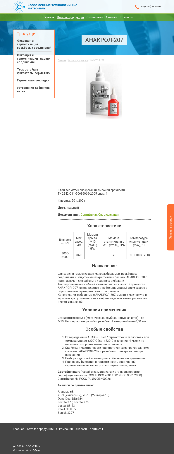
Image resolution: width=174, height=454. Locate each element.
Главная (49, 17)
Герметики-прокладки (33, 80)
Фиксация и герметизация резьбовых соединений (34, 44)
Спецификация (108, 214)
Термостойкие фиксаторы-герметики (33, 71)
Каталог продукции (70, 17)
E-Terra (36, 450)
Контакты (126, 17)
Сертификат (89, 214)
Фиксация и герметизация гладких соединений (33, 58)
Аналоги (111, 17)
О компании (95, 17)
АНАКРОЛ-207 (97, 60)
